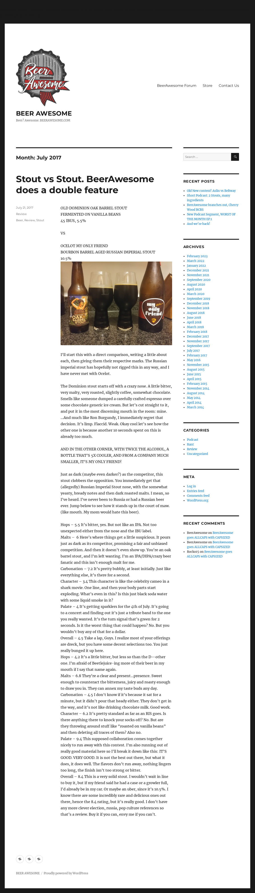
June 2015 (194, 374)
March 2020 (195, 294)
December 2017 (198, 336)
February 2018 (197, 332)
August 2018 (196, 313)
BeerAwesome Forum (176, 85)
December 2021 (198, 270)
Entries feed (195, 491)
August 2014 (196, 393)
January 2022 (196, 266)
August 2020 (196, 284)
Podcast (192, 440)
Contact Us (229, 85)
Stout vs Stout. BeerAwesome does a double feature (85, 184)
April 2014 (194, 403)
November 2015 (198, 365)
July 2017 (193, 351)
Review (21, 214)
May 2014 (193, 398)
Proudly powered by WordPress (66, 873)
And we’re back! (198, 224)
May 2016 (194, 360)
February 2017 (197, 355)
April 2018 (194, 322)
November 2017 (198, 341)
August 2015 (196, 370)
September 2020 (198, 280)
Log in (191, 486)
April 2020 (194, 289)
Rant (190, 444)
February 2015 (197, 384)
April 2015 (194, 379)
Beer (19, 220)
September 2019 (198, 299)
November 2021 (198, 275)
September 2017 (198, 346)
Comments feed (198, 496)
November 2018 (198, 308)
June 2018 (194, 318)
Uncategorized (197, 454)
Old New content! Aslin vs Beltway (211, 191)
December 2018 (198, 303)
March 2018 (195, 327)
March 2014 (195, 407)
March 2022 (195, 261)
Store (207, 85)
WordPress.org (197, 500)
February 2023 (197, 256)
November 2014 (198, 388)
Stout (40, 220)
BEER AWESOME (44, 113)
